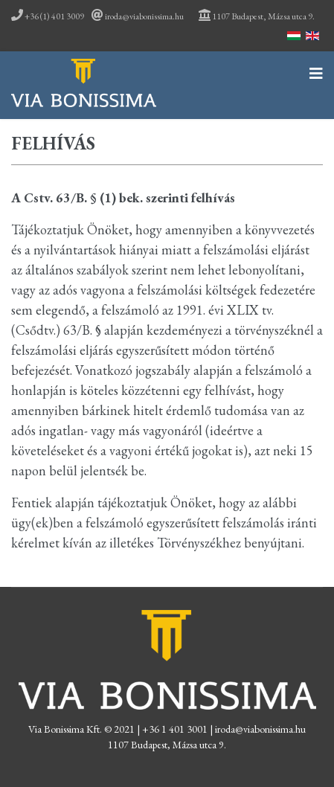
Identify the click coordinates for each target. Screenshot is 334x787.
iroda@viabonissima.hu (144, 16)
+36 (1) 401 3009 (47, 16)
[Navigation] (316, 75)
